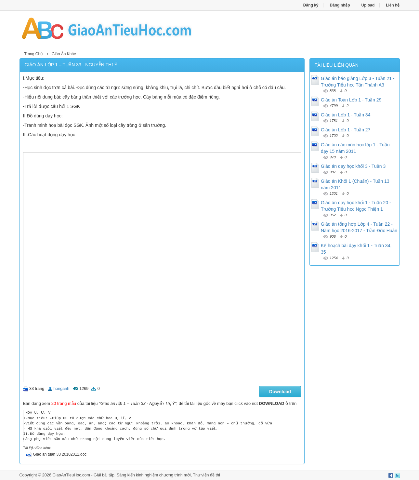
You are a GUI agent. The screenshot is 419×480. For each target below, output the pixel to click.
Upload (368, 5)
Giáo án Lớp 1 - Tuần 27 (345, 129)
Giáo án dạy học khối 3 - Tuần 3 (353, 166)
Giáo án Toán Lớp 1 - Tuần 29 (351, 99)
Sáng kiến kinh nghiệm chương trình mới (154, 475)
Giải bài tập (104, 475)
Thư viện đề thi (206, 475)
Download (280, 391)
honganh (61, 388)
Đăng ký (311, 5)
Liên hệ (392, 5)
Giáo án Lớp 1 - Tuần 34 (345, 114)
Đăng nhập (340, 5)
